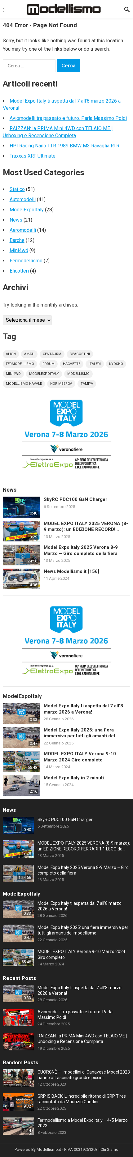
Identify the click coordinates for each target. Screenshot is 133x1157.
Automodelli (23, 199)
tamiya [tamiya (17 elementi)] (87, 384)
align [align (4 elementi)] (11, 354)
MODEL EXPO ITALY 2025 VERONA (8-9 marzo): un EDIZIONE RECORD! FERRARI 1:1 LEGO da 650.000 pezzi (86, 527)
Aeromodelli (23, 230)
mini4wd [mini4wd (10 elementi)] (13, 374)
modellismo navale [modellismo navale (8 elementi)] (24, 384)
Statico (17, 189)
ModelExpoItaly (27, 210)
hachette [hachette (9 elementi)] (71, 364)
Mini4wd (19, 250)
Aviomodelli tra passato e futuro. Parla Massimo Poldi (68, 118)
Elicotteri (19, 271)
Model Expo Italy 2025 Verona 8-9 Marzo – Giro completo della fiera (81, 550)
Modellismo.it (49, 1149)
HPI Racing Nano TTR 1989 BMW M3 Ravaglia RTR (64, 146)
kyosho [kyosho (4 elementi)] (116, 364)
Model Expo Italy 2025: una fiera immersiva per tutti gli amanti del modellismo (79, 733)
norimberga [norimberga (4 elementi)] (61, 384)
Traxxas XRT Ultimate (32, 156)
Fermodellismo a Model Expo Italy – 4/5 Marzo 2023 (83, 1123)
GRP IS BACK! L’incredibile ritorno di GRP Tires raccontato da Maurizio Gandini (82, 1099)
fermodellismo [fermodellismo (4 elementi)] (20, 364)
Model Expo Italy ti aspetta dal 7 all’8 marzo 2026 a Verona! (83, 709)
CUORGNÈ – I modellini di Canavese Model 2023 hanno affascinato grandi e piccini (84, 1075)
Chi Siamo (109, 1149)
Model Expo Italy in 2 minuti (74, 778)
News (16, 220)
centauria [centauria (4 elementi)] (52, 354)
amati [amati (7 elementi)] (29, 354)
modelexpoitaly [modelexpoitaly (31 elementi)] (44, 374)
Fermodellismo (26, 261)
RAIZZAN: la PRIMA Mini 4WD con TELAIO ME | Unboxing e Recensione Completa (82, 1038)
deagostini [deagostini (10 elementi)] (80, 354)
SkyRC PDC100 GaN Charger (75, 499)
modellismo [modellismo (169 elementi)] (78, 374)
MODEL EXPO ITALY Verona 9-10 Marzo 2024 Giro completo (80, 757)
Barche (17, 240)
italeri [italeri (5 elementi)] (95, 364)
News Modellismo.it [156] (71, 571)
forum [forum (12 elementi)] (48, 364)
